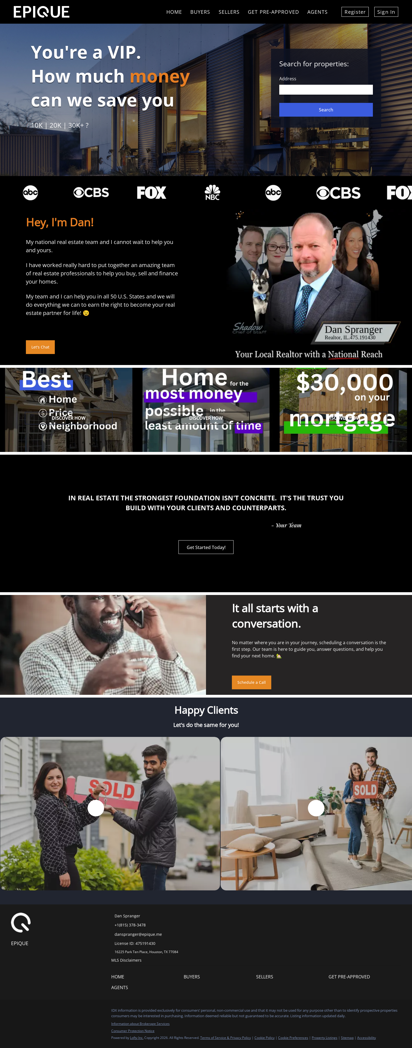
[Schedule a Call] (251, 682)
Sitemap (347, 1037)
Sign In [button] (386, 12)
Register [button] (355, 12)
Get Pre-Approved (273, 12)
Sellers (229, 12)
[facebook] (15, 1012)
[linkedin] (26, 1012)
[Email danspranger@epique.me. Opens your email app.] (150, 934)
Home (174, 12)
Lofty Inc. (136, 1037)
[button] (326, 110)
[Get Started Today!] (206, 547)
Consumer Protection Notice (132, 1030)
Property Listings (324, 1037)
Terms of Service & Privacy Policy (225, 1037)
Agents (317, 12)
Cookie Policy (264, 1037)
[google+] (48, 1012)
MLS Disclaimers (126, 960)
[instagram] (37, 1012)
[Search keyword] (326, 90)
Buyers (200, 12)
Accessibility (366, 1037)
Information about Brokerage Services (140, 1023)
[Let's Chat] (40, 347)
